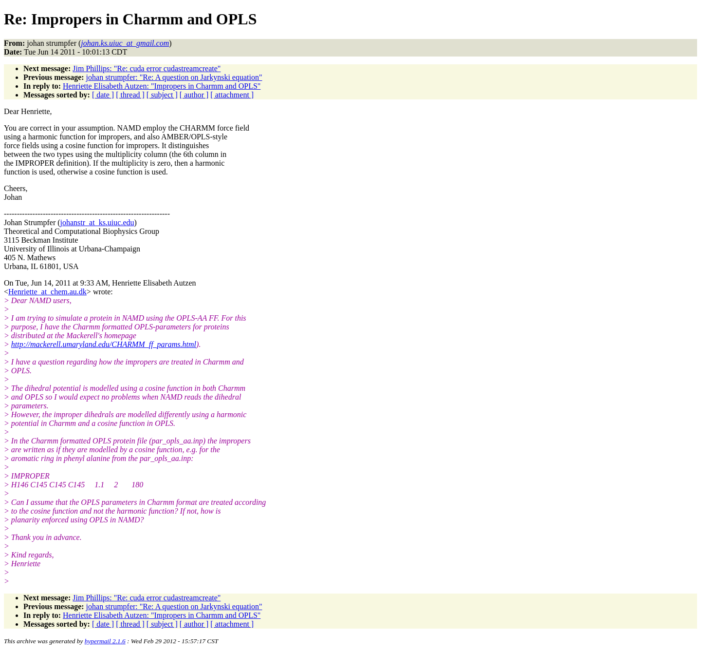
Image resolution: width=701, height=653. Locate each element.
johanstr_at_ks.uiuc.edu (97, 222)
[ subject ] (162, 95)
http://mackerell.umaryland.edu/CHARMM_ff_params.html (103, 344)
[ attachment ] (232, 95)
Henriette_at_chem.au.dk (47, 292)
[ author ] (194, 95)
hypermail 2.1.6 (105, 641)
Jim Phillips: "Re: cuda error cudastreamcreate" (147, 68)
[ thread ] (130, 95)
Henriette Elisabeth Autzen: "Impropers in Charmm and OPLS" (161, 86)
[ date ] (103, 95)
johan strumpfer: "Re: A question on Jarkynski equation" (174, 77)
